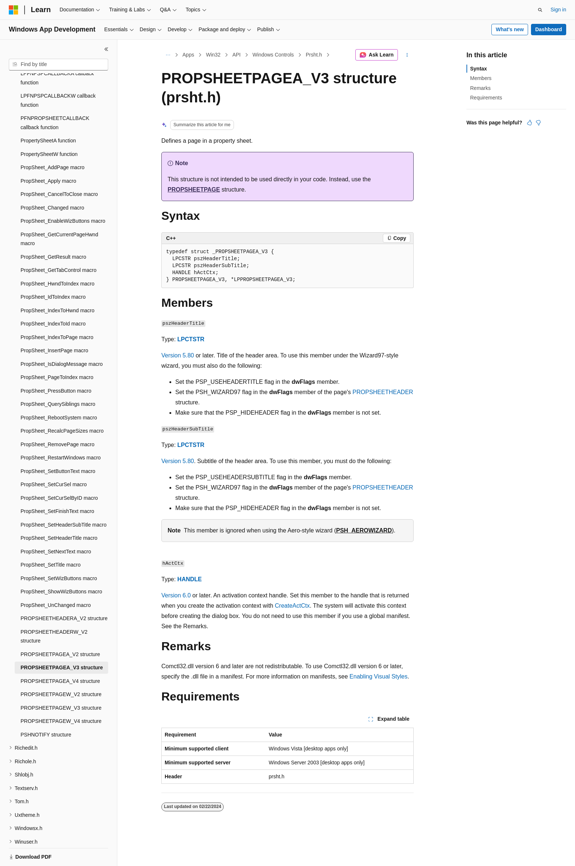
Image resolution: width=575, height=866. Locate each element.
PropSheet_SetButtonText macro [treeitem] (58, 446)
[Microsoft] (13, 10)
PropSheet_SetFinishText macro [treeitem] (57, 486)
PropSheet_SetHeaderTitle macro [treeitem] (59, 513)
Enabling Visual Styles (378, 676)
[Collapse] (106, 49)
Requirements (486, 98)
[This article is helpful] (529, 122)
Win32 (213, 55)
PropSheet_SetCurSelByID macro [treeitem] (59, 473)
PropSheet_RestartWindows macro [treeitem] (61, 432)
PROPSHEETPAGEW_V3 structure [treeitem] (61, 682)
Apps (188, 55)
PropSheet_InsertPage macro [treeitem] (54, 325)
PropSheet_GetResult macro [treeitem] (53, 231)
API (236, 55)
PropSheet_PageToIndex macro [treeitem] (57, 352)
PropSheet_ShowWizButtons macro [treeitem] (61, 566)
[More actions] (407, 55)
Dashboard (548, 29)
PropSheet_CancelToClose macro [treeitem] (59, 169)
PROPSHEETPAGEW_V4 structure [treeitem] (61, 696)
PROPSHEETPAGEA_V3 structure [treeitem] (62, 642)
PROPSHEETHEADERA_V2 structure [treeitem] (64, 593)
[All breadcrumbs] (167, 55)
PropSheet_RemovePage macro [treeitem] (58, 419)
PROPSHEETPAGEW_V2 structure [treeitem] (61, 669)
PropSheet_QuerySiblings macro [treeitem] (58, 379)
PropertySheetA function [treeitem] (48, 115)
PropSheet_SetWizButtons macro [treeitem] (59, 553)
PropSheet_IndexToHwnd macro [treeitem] (58, 285)
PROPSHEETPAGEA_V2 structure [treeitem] (60, 629)
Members (480, 78)
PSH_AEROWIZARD (364, 530)
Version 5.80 (177, 355)
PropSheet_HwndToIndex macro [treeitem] (58, 258)
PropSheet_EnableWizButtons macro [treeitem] (63, 196)
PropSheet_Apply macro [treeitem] (48, 156)
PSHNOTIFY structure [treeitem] (46, 709)
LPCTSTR (191, 339)
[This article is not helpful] (538, 122)
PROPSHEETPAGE (194, 189)
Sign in (558, 9)
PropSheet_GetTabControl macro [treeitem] (58, 245)
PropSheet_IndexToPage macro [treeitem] (57, 312)
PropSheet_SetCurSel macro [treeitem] (54, 459)
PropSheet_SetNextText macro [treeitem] (56, 526)
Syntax (478, 69)
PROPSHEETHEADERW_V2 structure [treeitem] (54, 611)
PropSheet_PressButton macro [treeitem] (56, 365)
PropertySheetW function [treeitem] (49, 129)
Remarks (480, 88)
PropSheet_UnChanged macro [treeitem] (56, 580)
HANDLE (189, 579)
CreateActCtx (292, 606)
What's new (510, 29)
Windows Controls (273, 55)
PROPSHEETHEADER (382, 392)
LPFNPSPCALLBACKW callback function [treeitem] (58, 75)
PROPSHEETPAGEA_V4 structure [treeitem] (60, 656)
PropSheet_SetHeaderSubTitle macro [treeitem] (64, 499)
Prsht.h (314, 55)
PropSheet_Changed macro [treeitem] (52, 182)
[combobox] (58, 64)
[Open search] (540, 10)
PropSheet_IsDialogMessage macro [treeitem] (62, 339)
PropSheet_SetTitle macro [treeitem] (51, 539)
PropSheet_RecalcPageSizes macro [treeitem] (62, 405)
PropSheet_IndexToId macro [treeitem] (53, 298)
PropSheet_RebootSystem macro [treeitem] (59, 392)
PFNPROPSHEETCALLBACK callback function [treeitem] (55, 97)
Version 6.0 (176, 595)
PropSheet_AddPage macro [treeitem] (52, 142)
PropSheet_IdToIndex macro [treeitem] (53, 271)
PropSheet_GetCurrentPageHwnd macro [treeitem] (59, 213)
